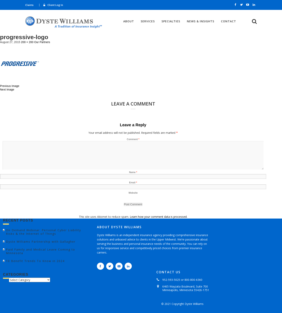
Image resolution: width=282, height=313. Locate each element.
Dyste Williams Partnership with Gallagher (41, 241)
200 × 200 (27, 42)
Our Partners (42, 42)
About (128, 21)
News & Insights (200, 21)
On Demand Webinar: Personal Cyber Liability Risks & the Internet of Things (43, 232)
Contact (228, 21)
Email (133, 182)
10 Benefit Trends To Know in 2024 (35, 261)
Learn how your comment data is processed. (158, 217)
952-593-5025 (171, 280)
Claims (29, 5)
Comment (133, 139)
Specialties (171, 21)
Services (148, 21)
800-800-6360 (193, 280)
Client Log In (55, 5)
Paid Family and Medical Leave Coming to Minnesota (40, 251)
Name (133, 172)
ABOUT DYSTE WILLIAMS (119, 227)
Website (133, 192)
